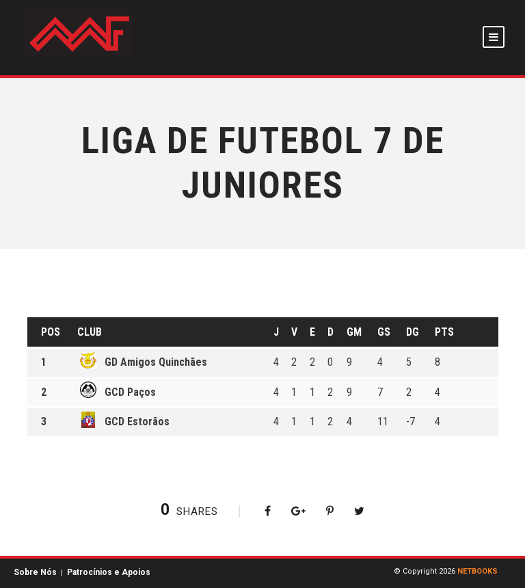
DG (412, 331)
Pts (444, 331)
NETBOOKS (477, 571)
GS (383, 331)
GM (354, 331)
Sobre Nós (35, 572)
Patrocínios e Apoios (108, 572)
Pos (50, 331)
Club (89, 331)
